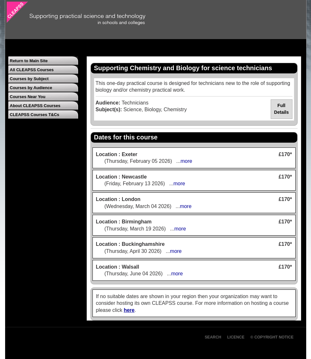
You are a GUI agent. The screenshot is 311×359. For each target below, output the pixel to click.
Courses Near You (28, 96)
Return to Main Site (29, 60)
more (186, 161)
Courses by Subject (29, 78)
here (129, 310)
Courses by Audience (31, 87)
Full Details (281, 109)
